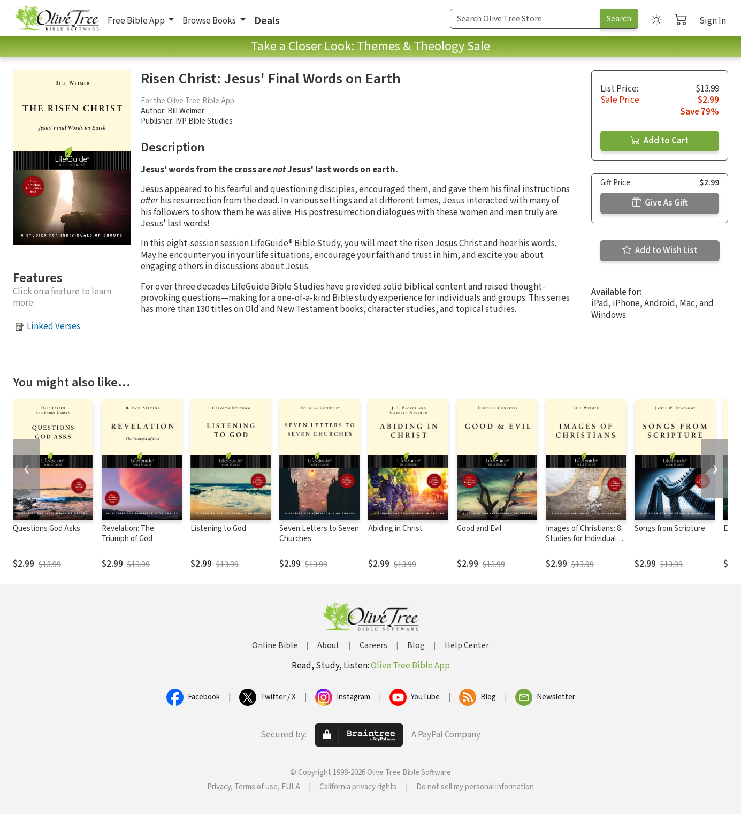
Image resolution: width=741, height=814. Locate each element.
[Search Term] (525, 19)
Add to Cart (660, 140)
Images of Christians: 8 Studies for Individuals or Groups (583, 538)
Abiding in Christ (395, 528)
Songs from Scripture (670, 528)
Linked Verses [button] (53, 326)
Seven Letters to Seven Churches (319, 533)
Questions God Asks (46, 528)
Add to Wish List (660, 250)
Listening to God (218, 528)
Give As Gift (660, 202)
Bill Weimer (185, 111)
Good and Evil (479, 528)
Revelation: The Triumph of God (128, 533)
